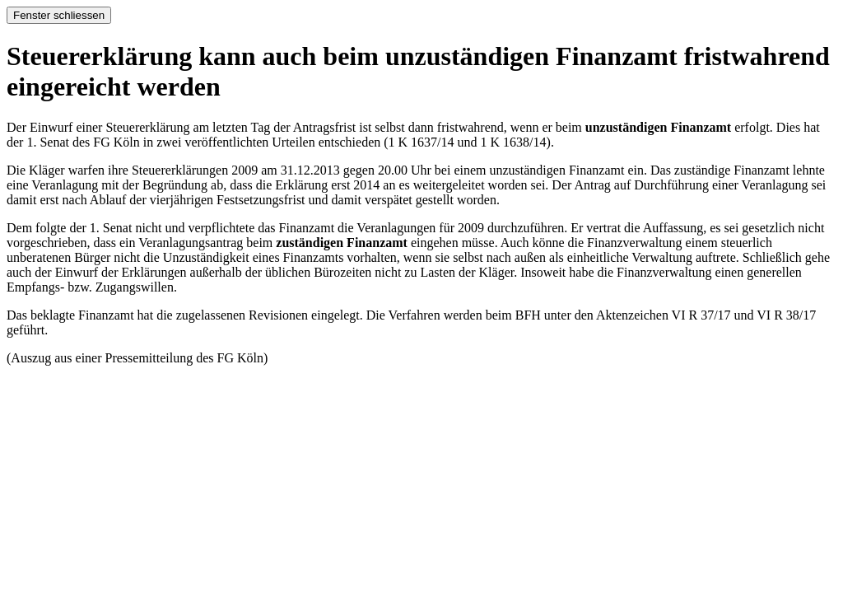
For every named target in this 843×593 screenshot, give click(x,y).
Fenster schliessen (59, 15)
